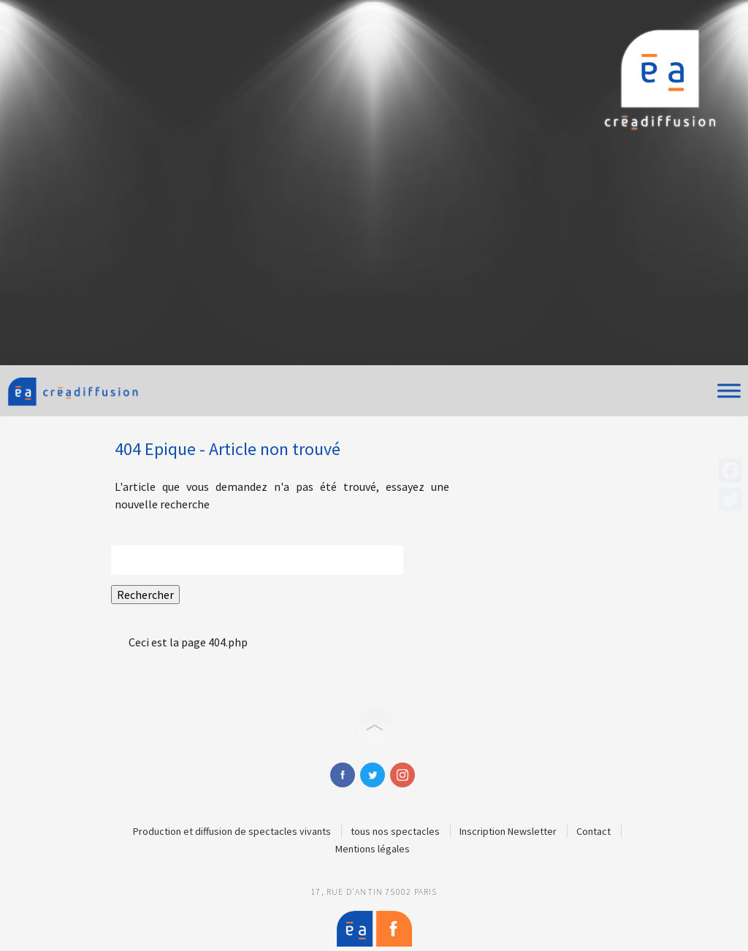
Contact (593, 831)
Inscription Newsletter (508, 831)
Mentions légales (372, 848)
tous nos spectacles (395, 831)
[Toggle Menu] (729, 390)
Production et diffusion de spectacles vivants (232, 831)
